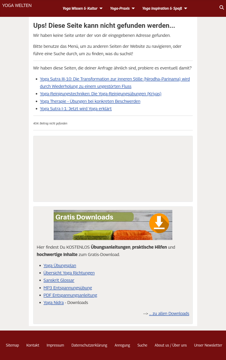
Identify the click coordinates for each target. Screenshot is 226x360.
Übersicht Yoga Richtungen (69, 272)
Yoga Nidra (54, 302)
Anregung (122, 345)
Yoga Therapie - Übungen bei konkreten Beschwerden (90, 101)
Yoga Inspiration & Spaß (162, 8)
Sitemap (12, 345)
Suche (142, 345)
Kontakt (32, 345)
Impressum (55, 345)
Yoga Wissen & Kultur (79, 8)
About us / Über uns (171, 345)
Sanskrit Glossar (59, 280)
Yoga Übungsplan (60, 265)
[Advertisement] (113, 168)
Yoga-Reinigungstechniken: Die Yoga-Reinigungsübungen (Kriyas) (100, 93)
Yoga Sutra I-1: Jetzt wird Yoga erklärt (76, 108)
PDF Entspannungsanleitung (70, 295)
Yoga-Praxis (120, 8)
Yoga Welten (17, 5)
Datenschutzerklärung (89, 345)
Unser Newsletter (208, 345)
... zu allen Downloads (169, 313)
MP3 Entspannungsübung (68, 287)
